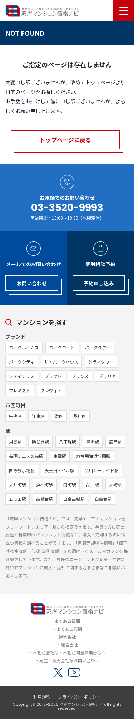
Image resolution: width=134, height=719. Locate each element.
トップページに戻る (65, 139)
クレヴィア (51, 390)
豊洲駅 (92, 442)
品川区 (79, 416)
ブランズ (80, 376)
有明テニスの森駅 (26, 456)
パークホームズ (24, 347)
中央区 (15, 416)
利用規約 (41, 697)
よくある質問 (69, 629)
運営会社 (69, 644)
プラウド (52, 376)
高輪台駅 (44, 499)
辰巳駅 (115, 442)
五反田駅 (17, 499)
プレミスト (19, 390)
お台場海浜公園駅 (93, 456)
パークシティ (21, 362)
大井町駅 (17, 484)
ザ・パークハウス (61, 362)
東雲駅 (59, 456)
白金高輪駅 (74, 499)
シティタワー (101, 362)
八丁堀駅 (67, 442)
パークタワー (97, 347)
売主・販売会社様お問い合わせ (69, 660)
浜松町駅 (44, 484)
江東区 (38, 416)
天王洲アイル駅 (59, 470)
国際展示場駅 (22, 470)
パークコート (62, 347)
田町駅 (69, 484)
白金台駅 (103, 499)
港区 (59, 416)
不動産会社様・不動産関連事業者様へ (69, 652)
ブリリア (107, 376)
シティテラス (21, 376)
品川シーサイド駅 (101, 470)
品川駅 (92, 484)
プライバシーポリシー (79, 697)
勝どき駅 (40, 442)
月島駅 (15, 442)
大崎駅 (115, 484)
